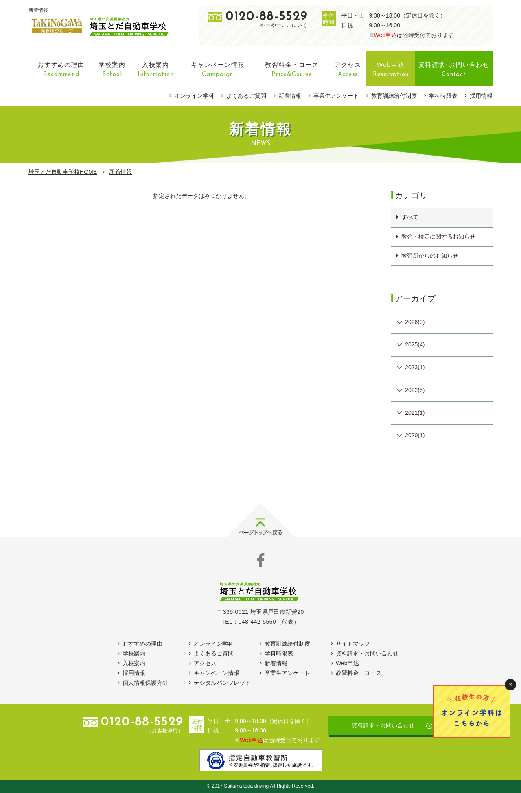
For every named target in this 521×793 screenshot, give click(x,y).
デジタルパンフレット (222, 682)
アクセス (205, 663)
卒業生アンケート (336, 95)
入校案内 (134, 663)
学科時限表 (443, 95)
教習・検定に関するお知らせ (438, 236)
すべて (409, 217)
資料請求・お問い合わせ (367, 653)
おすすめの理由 (142, 643)
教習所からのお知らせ (429, 255)
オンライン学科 (194, 95)
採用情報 (481, 95)
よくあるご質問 (246, 95)
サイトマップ (353, 643)
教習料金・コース (358, 673)
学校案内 (134, 653)
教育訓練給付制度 (394, 95)
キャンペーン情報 (216, 673)
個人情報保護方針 (145, 682)
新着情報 (289, 95)
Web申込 (385, 35)
